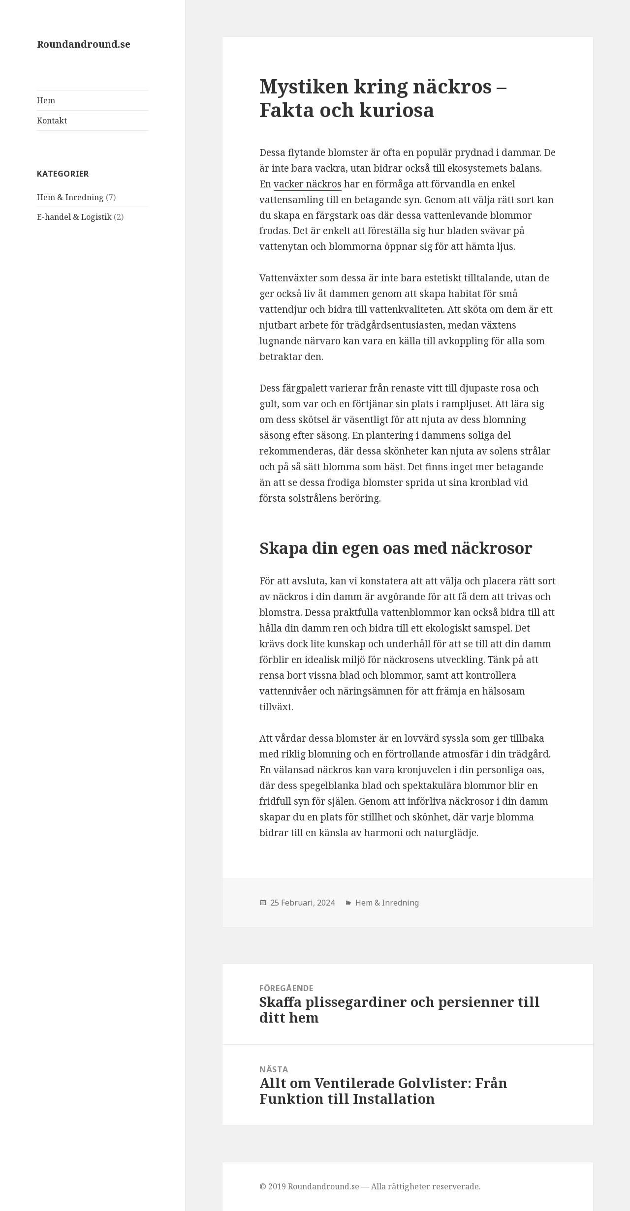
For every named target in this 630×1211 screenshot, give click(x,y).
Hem (46, 100)
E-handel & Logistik (74, 217)
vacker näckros (308, 184)
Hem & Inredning (70, 197)
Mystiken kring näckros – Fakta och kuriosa (382, 97)
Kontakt (52, 120)
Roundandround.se (83, 44)
